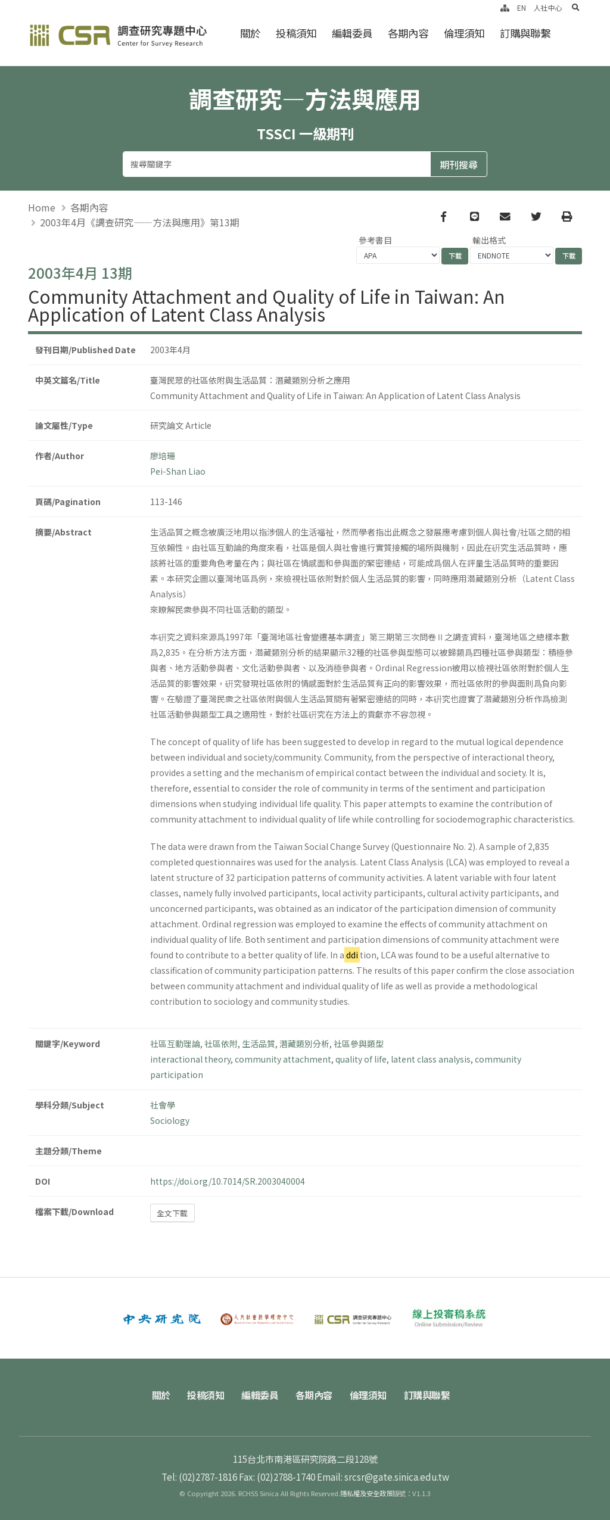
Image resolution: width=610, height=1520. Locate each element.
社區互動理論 (175, 1043)
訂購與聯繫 (525, 33)
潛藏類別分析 (304, 1043)
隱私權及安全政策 (366, 1493)
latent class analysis (431, 1059)
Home (41, 207)
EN (521, 7)
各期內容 (408, 33)
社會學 (162, 1105)
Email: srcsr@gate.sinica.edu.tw (383, 1476)
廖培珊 (162, 456)
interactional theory (190, 1059)
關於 (250, 33)
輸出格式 (489, 240)
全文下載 (172, 1213)
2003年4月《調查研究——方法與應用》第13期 (139, 222)
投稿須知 (296, 33)
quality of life (361, 1059)
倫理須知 (464, 33)
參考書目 (375, 240)
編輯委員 (352, 33)
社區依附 (221, 1043)
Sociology (169, 1120)
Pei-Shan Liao (178, 471)
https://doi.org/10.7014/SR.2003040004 (227, 1181)
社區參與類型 (359, 1043)
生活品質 (258, 1043)
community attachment (283, 1059)
